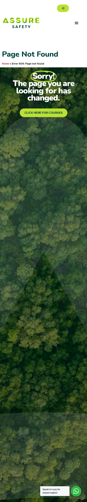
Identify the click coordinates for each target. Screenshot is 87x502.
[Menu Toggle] (76, 23)
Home (5, 63)
